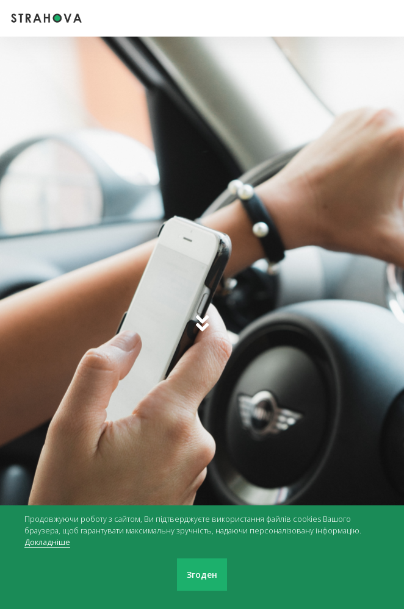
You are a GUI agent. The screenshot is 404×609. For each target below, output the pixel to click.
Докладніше (47, 542)
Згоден (202, 574)
